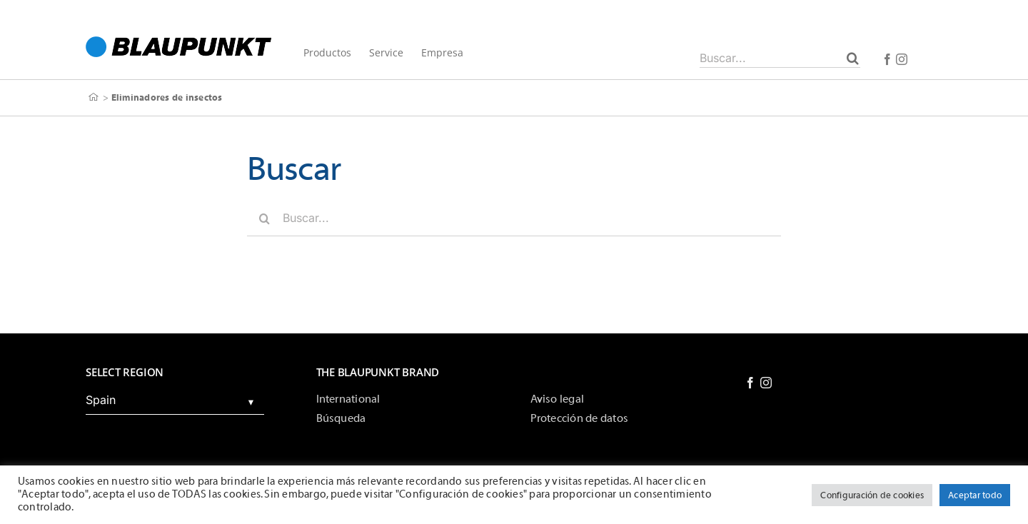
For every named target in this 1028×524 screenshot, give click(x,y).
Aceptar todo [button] (975, 495)
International (348, 399)
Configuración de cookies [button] (872, 495)
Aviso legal (557, 399)
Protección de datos (579, 418)
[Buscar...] (780, 58)
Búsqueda (341, 418)
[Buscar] (852, 58)
